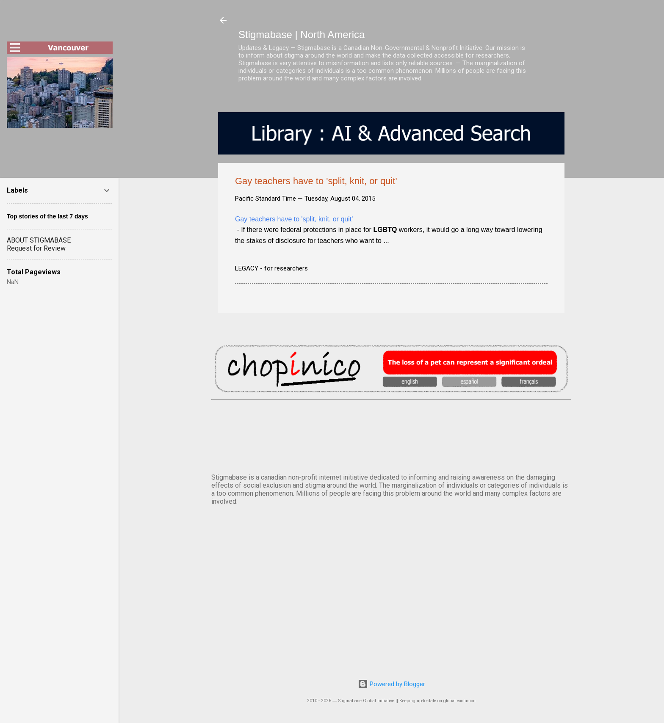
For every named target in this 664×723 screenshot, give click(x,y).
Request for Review (36, 248)
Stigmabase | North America (301, 34)
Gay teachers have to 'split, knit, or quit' (294, 219)
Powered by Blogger (391, 684)
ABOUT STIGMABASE (39, 240)
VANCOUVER (391, 434)
